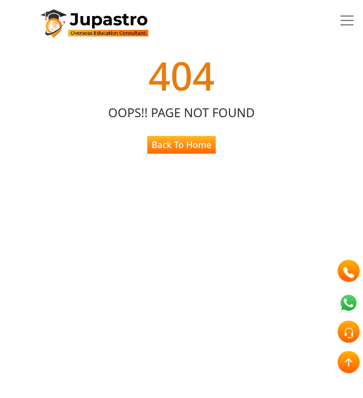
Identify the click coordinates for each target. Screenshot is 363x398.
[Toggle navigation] (347, 20)
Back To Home (181, 145)
